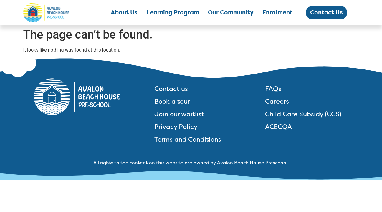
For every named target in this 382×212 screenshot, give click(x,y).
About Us (124, 12)
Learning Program (172, 12)
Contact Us (326, 12)
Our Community (231, 12)
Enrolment (277, 12)
